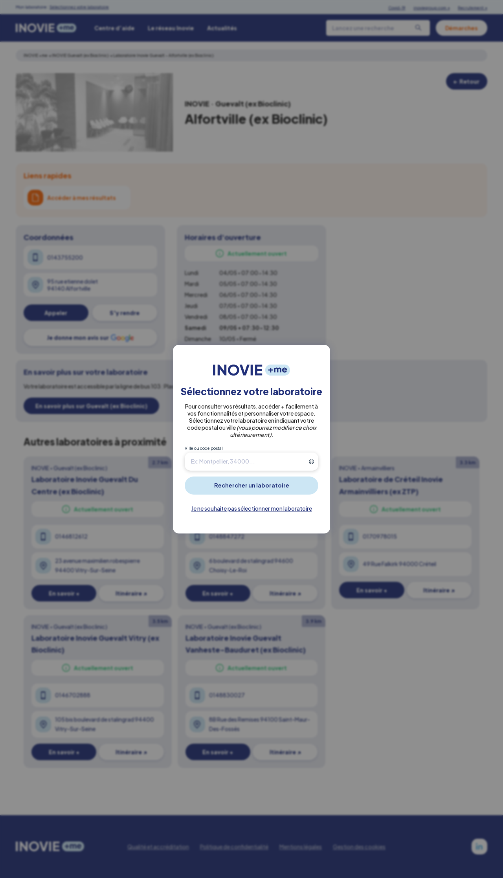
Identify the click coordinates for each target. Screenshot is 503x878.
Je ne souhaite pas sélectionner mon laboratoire (251, 508)
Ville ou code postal (204, 448)
